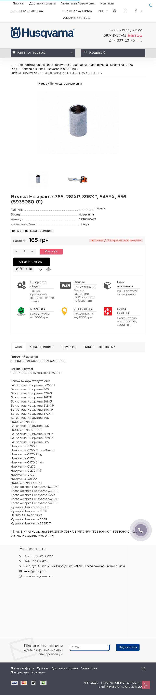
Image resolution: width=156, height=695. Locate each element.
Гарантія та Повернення (78, 3)
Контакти (107, 3)
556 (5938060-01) (98, 532)
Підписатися (128, 647)
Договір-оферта (22, 668)
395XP (68, 532)
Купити (51, 251)
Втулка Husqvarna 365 (37, 532)
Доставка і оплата (42, 3)
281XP (58, 532)
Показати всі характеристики (32, 231)
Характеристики (41, 347)
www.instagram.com (38, 576)
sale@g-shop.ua (35, 571)
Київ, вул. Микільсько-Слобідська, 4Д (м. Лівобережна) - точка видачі (74, 566)
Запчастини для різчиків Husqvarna (43, 65)
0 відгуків (100, 209)
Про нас (19, 3)
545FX (79, 532)
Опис (19, 347)
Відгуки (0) (69, 347)
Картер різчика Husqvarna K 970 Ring (49, 69)
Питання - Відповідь (99, 346)
